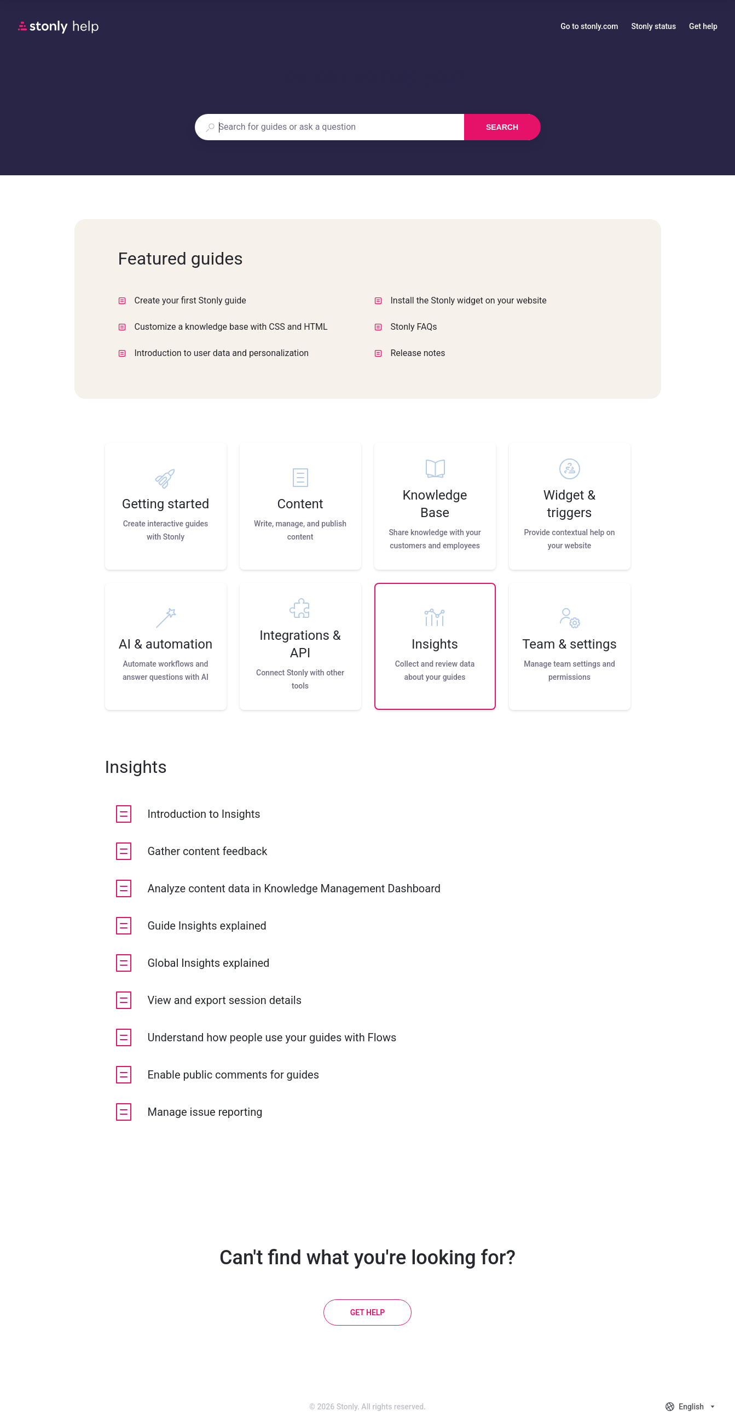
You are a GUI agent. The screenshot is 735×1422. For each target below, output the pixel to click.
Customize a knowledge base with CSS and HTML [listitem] (223, 327)
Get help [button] (703, 26)
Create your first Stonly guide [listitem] (182, 300)
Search (502, 127)
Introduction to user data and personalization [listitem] (213, 353)
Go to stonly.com (589, 27)
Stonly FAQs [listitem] (405, 327)
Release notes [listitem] (409, 353)
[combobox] (329, 127)
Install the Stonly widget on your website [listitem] (460, 300)
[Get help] (367, 1312)
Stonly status (653, 27)
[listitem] (166, 506)
